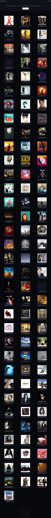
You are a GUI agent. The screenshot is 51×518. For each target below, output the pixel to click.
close (50, 1)
